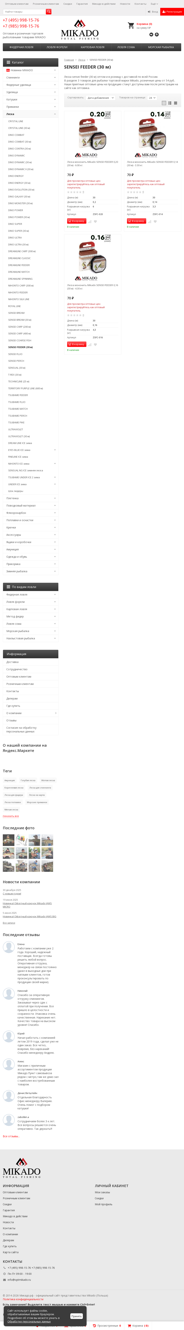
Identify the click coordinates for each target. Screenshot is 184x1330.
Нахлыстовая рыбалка (20, 638)
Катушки (11, 99)
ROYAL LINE (14, 306)
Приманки (12, 106)
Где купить (13, 706)
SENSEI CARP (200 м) (19, 326)
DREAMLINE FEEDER (19, 265)
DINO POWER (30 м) (19, 217)
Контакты (140, 3)
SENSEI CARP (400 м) (19, 333)
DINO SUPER (15, 224)
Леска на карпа (37, 795)
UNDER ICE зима (17, 484)
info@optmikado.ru (19, 1279)
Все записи (9, 922)
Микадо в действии (104, 3)
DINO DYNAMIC (16, 155)
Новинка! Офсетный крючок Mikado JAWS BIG (29, 916)
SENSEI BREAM (16, 313)
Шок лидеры (15, 491)
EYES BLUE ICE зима (19, 450)
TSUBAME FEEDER (18, 395)
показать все (11, 816)
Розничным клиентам (46, 3)
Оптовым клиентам (16, 3)
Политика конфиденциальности (23, 1299)
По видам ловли (21, 587)
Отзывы (11, 720)
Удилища (12, 92)
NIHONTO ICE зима (18, 463)
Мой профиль (103, 1204)
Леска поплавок (12, 802)
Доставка (12, 662)
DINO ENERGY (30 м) (19, 183)
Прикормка (13, 564)
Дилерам (12, 698)
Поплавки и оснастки (19, 520)
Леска (10, 114)
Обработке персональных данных (29, 1321)
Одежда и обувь (16, 556)
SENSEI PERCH (16, 360)
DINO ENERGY (16, 176)
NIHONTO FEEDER (18, 292)
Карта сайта (11, 1252)
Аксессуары (13, 534)
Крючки (11, 527)
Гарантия (82, 3)
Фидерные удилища (18, 85)
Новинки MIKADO (19, 70)
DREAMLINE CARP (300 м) (22, 251)
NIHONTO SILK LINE (18, 299)
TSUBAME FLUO (16, 402)
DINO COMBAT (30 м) (19, 141)
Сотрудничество (16, 669)
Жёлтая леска (48, 780)
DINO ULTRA (15, 237)
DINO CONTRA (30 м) (19, 148)
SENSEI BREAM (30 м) (19, 319)
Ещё (154, 3)
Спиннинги (13, 77)
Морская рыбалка (161, 47)
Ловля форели (57, 47)
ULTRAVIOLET (15, 429)
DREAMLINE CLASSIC (19, 258)
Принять (76, 1316)
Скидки (67, 3)
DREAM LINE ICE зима (20, 443)
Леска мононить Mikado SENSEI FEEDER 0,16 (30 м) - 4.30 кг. (92, 286)
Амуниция (12, 549)
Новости (125, 3)
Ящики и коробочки (18, 542)
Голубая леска (28, 780)
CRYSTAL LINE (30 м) (19, 128)
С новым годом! (12, 893)
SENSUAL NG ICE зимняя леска (25, 470)
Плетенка (12, 498)
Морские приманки (37, 802)
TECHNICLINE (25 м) (18, 381)
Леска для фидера (13, 795)
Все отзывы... (11, 1136)
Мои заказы (102, 1192)
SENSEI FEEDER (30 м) (20, 347)
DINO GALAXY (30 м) (19, 196)
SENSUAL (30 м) (16, 367)
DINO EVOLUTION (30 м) (21, 189)
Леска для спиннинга (40, 787)
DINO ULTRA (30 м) (18, 244)
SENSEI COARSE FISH (19, 340)
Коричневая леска (13, 787)
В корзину (76, 221)
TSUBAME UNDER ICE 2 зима (24, 477)
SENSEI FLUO (15, 354)
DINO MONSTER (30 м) (20, 203)
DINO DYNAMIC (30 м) (20, 162)
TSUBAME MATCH (18, 408)
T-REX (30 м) (14, 374)
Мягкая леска (11, 809)
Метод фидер (15, 616)
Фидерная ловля (21, 47)
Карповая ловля (92, 47)
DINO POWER (15, 210)
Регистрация (172, 11)
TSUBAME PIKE (16, 422)
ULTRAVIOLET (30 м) (19, 436)
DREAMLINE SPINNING (20, 278)
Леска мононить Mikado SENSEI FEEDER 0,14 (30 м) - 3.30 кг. (152, 163)
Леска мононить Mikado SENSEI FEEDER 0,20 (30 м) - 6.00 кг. (92, 163)
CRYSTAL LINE (15, 121)
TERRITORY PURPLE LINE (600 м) (25, 388)
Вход (153, 11)
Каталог (15, 62)
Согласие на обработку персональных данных (21, 729)
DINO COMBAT (16, 135)
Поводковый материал (21, 505)
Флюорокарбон (16, 513)
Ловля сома (126, 47)
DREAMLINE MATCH (19, 271)
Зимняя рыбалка (16, 571)
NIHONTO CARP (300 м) (20, 285)
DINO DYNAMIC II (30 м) (20, 169)
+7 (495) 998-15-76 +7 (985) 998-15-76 (21, 22)
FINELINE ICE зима (18, 456)
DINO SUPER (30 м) (18, 230)
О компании (14, 713)
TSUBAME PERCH (17, 415)
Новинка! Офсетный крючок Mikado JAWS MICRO (27, 905)
